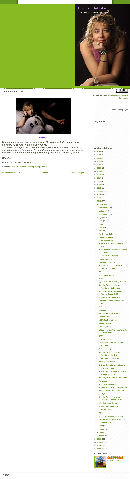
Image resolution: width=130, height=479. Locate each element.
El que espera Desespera (109, 297)
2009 (99, 439)
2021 (99, 165)
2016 (99, 181)
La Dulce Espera (105, 410)
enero (101, 436)
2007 (99, 446)
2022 (99, 161)
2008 (99, 442)
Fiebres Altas (104, 317)
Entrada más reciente (11, 173)
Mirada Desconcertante (108, 406)
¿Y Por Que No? (105, 327)
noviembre (104, 208)
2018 (99, 175)
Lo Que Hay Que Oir (107, 262)
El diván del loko (92, 8)
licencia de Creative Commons (119, 97)
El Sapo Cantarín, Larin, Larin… (112, 365)
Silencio (102, 272)
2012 (99, 194)
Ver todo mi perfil (114, 460)
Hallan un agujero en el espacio (112, 349)
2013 (99, 191)
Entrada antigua (77, 173)
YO (3, 95)
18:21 (31, 162)
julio (101, 221)
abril (101, 426)
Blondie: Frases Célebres (109, 313)
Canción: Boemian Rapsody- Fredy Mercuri (29, 167)
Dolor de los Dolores (107, 384)
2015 (99, 184)
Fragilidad (103, 278)
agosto (102, 218)
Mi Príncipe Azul (105, 307)
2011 (99, 198)
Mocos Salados (105, 259)
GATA (101, 336)
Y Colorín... (103, 231)
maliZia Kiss (104, 310)
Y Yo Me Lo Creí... (106, 339)
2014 (99, 188)
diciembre (103, 204)
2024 (99, 155)
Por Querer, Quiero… (107, 234)
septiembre (104, 214)
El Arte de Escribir (106, 368)
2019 (99, 171)
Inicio (45, 173)
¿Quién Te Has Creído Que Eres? (112, 282)
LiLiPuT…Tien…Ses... (108, 320)
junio (101, 224)
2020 (99, 168)
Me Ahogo (103, 381)
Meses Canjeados (106, 323)
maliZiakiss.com (116, 457)
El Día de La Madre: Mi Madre (111, 416)
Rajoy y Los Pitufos (107, 362)
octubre (102, 211)
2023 (99, 158)
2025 (99, 152)
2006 (99, 449)
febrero (102, 432)
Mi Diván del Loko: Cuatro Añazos (113, 388)
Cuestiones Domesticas (109, 358)
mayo (101, 227)
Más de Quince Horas (108, 403)
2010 (99, 201)
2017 (99, 178)
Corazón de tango (106, 275)
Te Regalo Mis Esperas (108, 256)
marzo (102, 429)
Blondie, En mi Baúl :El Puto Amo (113, 378)
